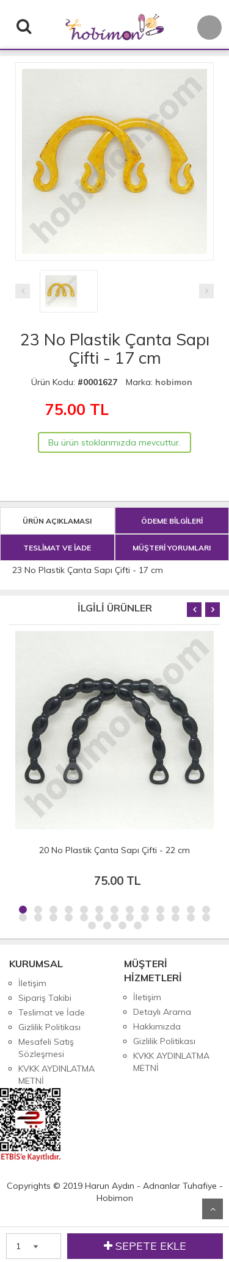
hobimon (173, 382)
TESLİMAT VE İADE (57, 547)
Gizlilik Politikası (49, 1027)
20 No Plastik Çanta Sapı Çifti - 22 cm (114, 850)
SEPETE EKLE (145, 1246)
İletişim (32, 983)
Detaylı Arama (162, 1011)
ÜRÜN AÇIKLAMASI (57, 520)
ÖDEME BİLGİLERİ (172, 520)
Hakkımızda (157, 1026)
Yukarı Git (212, 1209)
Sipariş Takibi (44, 997)
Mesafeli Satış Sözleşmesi (46, 1047)
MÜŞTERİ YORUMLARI (172, 547)
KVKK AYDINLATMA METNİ (56, 1074)
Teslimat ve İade (51, 1012)
